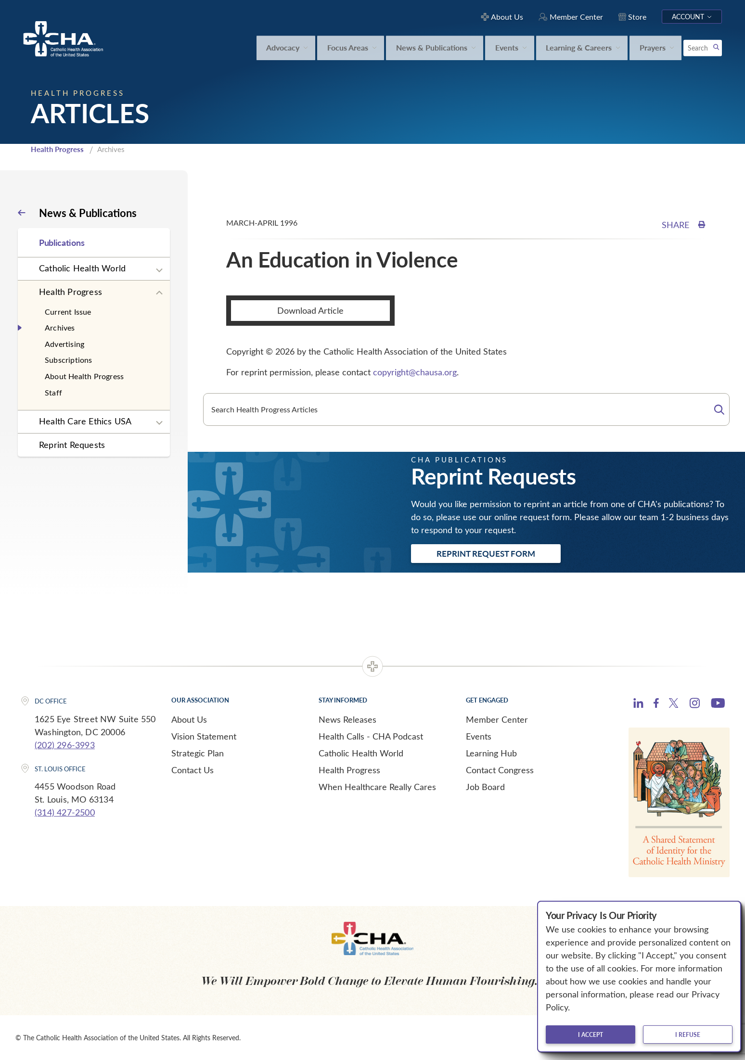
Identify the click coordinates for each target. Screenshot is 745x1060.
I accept (590, 1034)
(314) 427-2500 (65, 812)
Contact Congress (500, 770)
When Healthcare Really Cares (377, 786)
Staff (53, 392)
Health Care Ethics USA (85, 421)
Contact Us (192, 770)
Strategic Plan (197, 753)
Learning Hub (491, 753)
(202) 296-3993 (65, 745)
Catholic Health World (82, 268)
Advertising (64, 344)
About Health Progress (84, 376)
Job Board (485, 786)
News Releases (347, 719)
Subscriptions (68, 360)
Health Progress (57, 149)
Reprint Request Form (486, 553)
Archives (60, 327)
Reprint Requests (72, 444)
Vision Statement (203, 736)
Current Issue (68, 312)
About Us (189, 719)
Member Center (497, 719)
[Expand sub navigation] (159, 270)
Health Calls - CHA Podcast (371, 736)
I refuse (687, 1034)
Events (478, 736)
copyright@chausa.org (415, 372)
